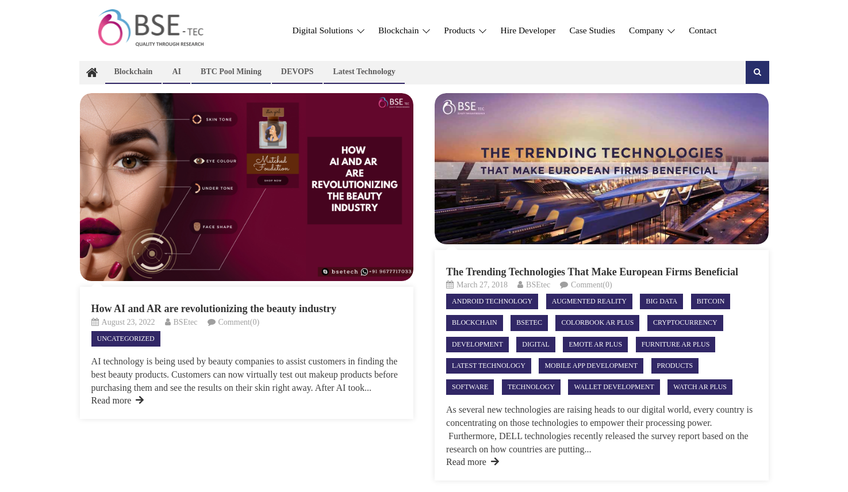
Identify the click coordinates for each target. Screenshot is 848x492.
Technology (531, 387)
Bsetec (529, 322)
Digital (536, 344)
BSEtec (186, 322)
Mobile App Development (591, 366)
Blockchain (404, 30)
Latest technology (364, 71)
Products (465, 30)
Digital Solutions (328, 30)
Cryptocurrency (685, 322)
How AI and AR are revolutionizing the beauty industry (213, 308)
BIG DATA (661, 301)
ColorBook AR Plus (597, 322)
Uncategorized (126, 339)
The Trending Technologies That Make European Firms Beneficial (592, 272)
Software (470, 387)
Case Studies (592, 30)
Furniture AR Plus (676, 344)
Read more (117, 400)
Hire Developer (527, 30)
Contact (702, 30)
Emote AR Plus (595, 344)
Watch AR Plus (700, 387)
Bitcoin (711, 301)
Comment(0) (239, 322)
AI (176, 71)
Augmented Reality (589, 301)
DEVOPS (297, 71)
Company (652, 30)
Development (477, 344)
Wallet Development (614, 387)
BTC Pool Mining (231, 71)
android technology (492, 301)
